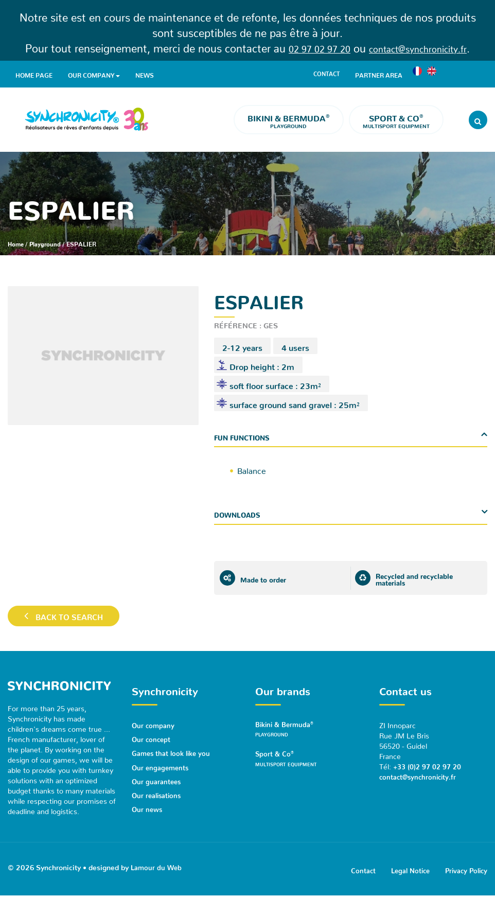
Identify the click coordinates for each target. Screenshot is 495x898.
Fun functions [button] (244, 435)
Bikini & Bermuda (309, 730)
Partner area (381, 74)
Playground (288, 120)
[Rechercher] (478, 120)
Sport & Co (309, 762)
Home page (33, 74)
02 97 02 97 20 (309, 45)
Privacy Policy (464, 870)
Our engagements (161, 765)
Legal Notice (405, 870)
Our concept (152, 738)
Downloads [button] (239, 513)
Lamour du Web (157, 866)
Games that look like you (173, 751)
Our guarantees (157, 779)
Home (16, 242)
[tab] (350, 435)
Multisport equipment (396, 120)
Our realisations (158, 793)
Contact (328, 74)
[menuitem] (420, 73)
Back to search (66, 616)
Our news (148, 807)
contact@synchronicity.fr (424, 45)
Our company (94, 74)
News (144, 74)
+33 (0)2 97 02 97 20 (429, 765)
